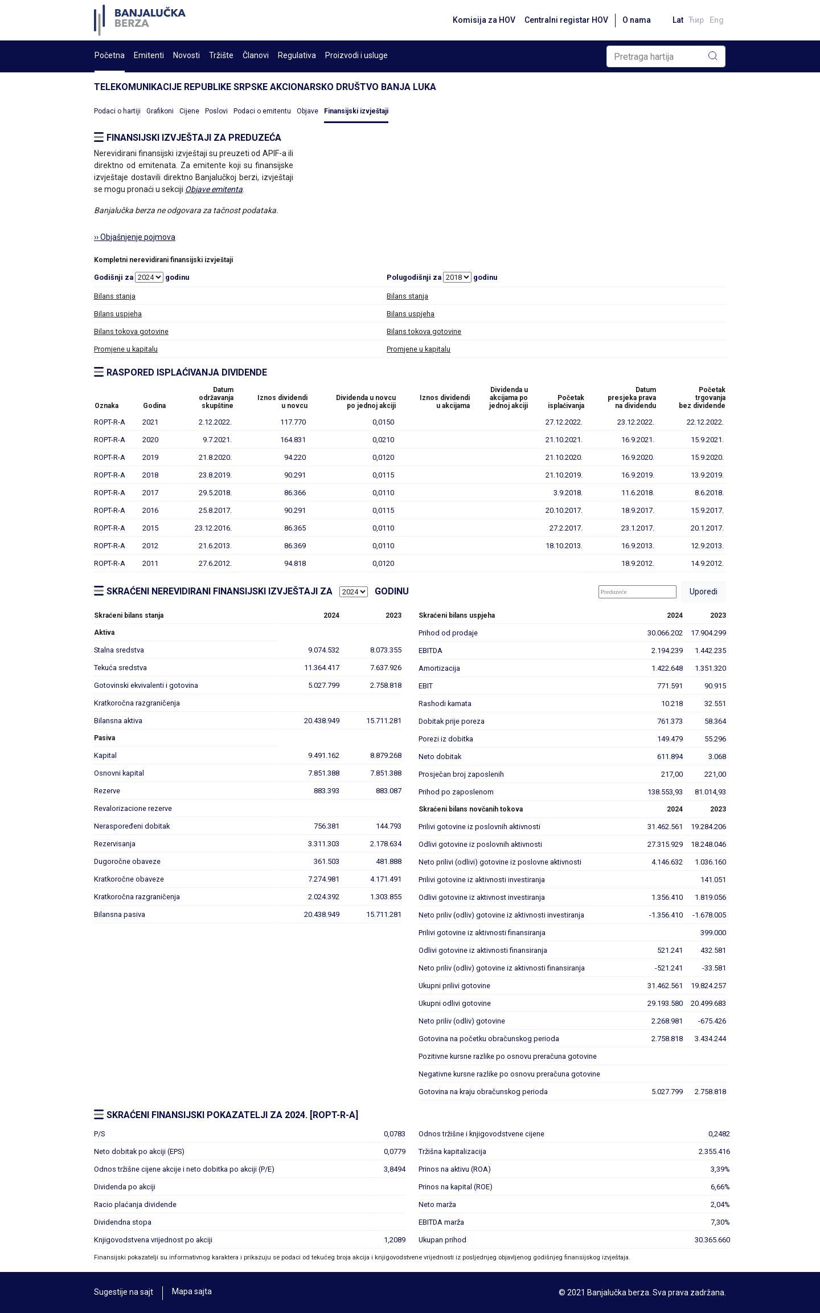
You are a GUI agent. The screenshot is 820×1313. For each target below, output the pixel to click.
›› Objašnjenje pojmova (134, 237)
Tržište (221, 55)
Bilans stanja (115, 296)
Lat (675, 20)
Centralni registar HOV (562, 20)
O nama (632, 20)
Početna (110, 55)
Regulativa (297, 55)
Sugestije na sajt (123, 1292)
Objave (307, 111)
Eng (717, 20)
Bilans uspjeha (118, 313)
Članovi (256, 55)
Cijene (189, 111)
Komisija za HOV (480, 20)
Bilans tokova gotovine (131, 331)
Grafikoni (160, 111)
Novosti (186, 55)
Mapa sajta (192, 1292)
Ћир (695, 20)
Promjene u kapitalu (126, 349)
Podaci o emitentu (262, 111)
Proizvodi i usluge (356, 55)
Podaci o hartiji (117, 111)
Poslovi (216, 111)
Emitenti (149, 55)
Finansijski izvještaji (356, 111)
